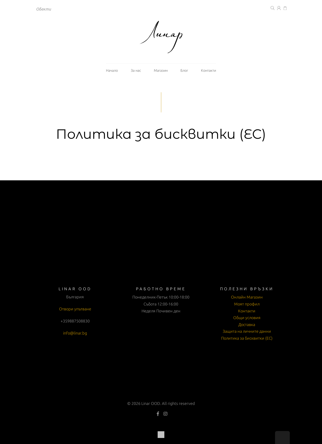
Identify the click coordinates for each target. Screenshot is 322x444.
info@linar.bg (75, 333)
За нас (136, 70)
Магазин (161, 70)
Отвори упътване (75, 309)
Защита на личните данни (247, 331)
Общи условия (247, 317)
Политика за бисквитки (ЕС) (247, 338)
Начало (112, 70)
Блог (184, 70)
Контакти (208, 70)
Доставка (246, 324)
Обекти (43, 9)
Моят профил (247, 304)
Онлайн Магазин (247, 297)
